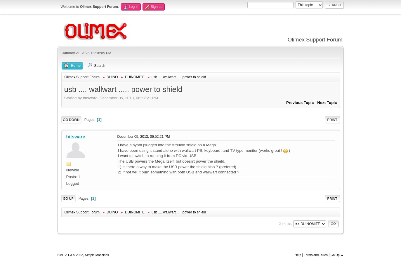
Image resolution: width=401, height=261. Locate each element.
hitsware (75, 136)
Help (298, 255)
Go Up (68, 198)
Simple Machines (97, 255)
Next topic (327, 102)
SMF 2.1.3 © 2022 (70, 255)
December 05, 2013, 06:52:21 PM (143, 137)
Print (332, 119)
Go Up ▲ (337, 255)
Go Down (71, 119)
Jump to (285, 224)
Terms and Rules (316, 255)
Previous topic (300, 102)
